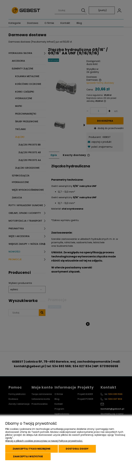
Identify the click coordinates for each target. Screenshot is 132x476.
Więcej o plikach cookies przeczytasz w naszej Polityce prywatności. (44, 441)
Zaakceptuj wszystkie (28, 456)
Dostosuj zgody (78, 449)
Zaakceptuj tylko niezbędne (32, 449)
